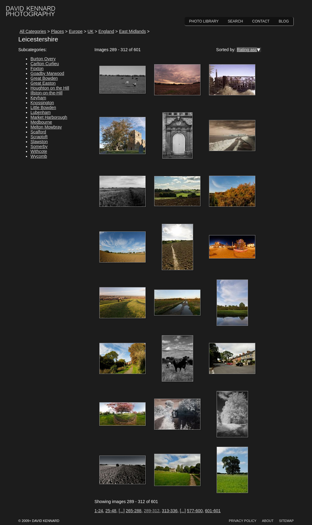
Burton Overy (42, 58)
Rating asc (247, 49)
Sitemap (286, 521)
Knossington (42, 102)
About (268, 521)
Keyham (38, 97)
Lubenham (40, 112)
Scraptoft (39, 136)
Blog (284, 21)
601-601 (213, 510)
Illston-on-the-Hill (46, 92)
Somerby (39, 146)
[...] (121, 510)
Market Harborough (48, 117)
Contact (261, 21)
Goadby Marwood (47, 73)
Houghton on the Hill (49, 88)
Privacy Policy (243, 521)
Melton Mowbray (46, 127)
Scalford (38, 131)
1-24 (98, 510)
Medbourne (41, 122)
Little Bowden (43, 107)
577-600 (195, 510)
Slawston (39, 141)
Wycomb (38, 156)
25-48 (110, 510)
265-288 (133, 510)
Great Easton (43, 83)
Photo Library (204, 21)
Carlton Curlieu (44, 63)
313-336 (169, 510)
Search (235, 21)
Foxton (37, 68)
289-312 (151, 510)
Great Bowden (44, 78)
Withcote (38, 151)
